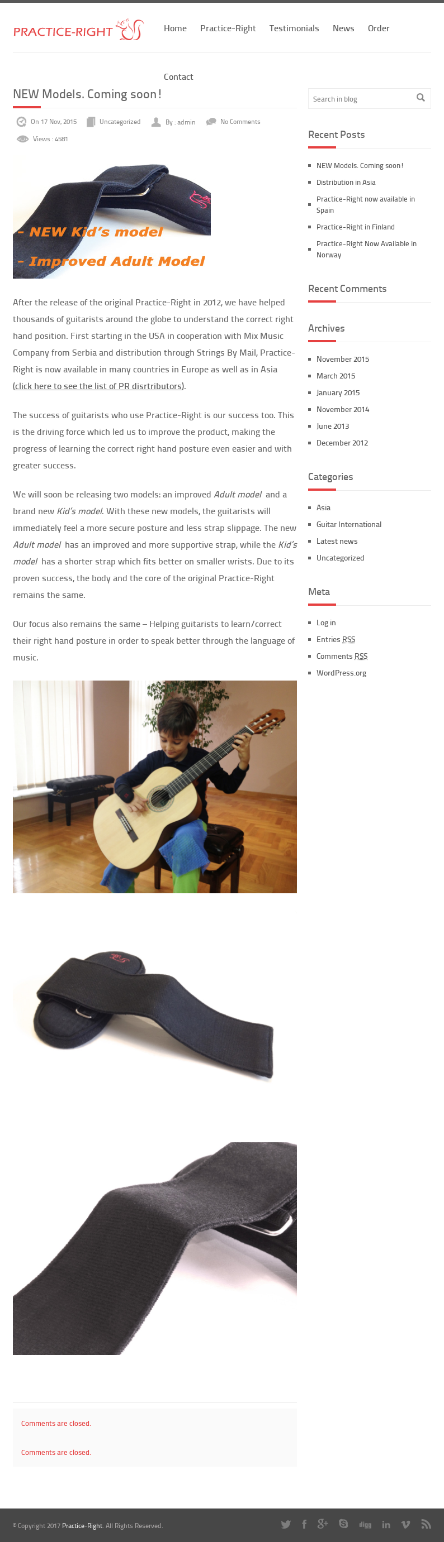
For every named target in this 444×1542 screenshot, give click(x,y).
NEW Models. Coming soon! (360, 165)
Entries (336, 639)
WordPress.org (341, 672)
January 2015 (338, 392)
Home (175, 27)
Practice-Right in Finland (356, 227)
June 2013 (333, 425)
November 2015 (343, 358)
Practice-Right (228, 27)
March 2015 (336, 375)
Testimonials (294, 27)
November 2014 (343, 409)
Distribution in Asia (346, 182)
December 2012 (342, 442)
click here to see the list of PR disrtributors (98, 385)
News (344, 27)
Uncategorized (120, 121)
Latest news (337, 540)
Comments (342, 655)
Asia (323, 507)
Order (379, 27)
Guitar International (349, 524)
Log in (326, 622)
